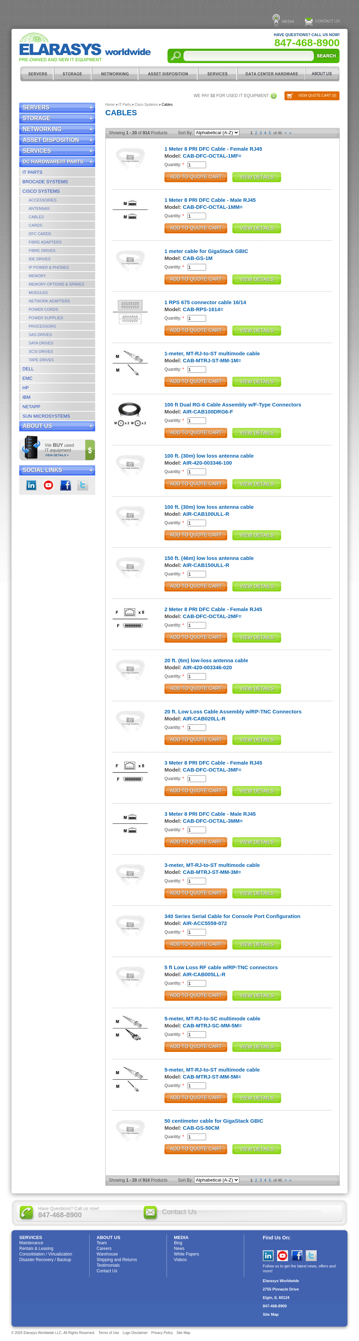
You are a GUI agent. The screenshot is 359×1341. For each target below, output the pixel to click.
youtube (48, 485)
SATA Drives (41, 343)
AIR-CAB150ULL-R (206, 565)
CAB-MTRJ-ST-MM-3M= (212, 872)
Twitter (82, 485)
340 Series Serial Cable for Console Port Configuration (232, 916)
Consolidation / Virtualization (45, 1254)
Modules (38, 292)
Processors (42, 326)
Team (102, 1242)
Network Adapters (49, 301)
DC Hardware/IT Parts (271, 74)
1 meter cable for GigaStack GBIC (206, 251)
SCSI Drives (41, 351)
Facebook (65, 485)
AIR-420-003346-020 (207, 667)
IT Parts (32, 172)
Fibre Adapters (45, 242)
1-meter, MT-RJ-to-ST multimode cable (212, 353)
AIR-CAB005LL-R (204, 974)
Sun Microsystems (46, 416)
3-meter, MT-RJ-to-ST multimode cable (212, 865)
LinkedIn (31, 485)
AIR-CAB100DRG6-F (208, 412)
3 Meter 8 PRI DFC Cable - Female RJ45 (213, 763)
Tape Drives (41, 360)
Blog (178, 1242)
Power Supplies (46, 318)
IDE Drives (39, 259)
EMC (27, 378)
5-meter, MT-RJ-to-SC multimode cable (212, 1018)
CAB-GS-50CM (201, 1128)
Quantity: (174, 164)
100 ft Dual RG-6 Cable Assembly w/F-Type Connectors (232, 405)
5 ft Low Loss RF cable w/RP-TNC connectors (221, 967)
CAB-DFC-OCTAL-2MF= (212, 616)
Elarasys (85, 47)
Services (217, 74)
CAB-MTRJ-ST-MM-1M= (212, 360)
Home (110, 105)
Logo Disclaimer (135, 1333)
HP (25, 387)
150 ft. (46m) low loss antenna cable (209, 558)
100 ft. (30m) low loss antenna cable (209, 456)
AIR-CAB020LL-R (204, 718)
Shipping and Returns (117, 1259)
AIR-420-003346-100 (207, 463)
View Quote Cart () (317, 95)
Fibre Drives (42, 250)
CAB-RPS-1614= (203, 309)
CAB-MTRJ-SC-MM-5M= (212, 1025)
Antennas (39, 208)
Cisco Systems (41, 191)
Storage (73, 74)
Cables (36, 217)
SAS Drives (40, 335)
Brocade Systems (45, 181)
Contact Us (327, 21)
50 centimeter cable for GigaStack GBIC (213, 1121)
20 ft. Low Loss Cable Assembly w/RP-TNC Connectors (233, 711)
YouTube (282, 1255)
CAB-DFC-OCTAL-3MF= (212, 770)
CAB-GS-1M (198, 258)
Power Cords (43, 309)
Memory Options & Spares (56, 284)
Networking (115, 74)
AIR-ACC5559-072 (205, 923)
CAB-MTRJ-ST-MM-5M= (212, 1077)
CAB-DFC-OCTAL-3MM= (213, 821)
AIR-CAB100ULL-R (206, 514)
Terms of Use (109, 1333)
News (179, 1248)
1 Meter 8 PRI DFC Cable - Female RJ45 (213, 149)
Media (288, 21)
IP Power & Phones (49, 267)
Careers (104, 1248)
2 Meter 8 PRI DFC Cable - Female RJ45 (213, 609)
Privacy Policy (162, 1333)
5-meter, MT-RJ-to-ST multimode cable (212, 1070)
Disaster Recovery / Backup (45, 1259)
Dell (28, 368)
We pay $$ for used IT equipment (231, 95)
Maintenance (31, 1242)
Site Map (271, 1314)
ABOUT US (322, 74)
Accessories (42, 200)
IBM (26, 397)
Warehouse (107, 1254)
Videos (180, 1259)
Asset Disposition (168, 74)
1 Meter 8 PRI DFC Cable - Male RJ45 (210, 200)
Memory (37, 276)
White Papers (186, 1254)
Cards (35, 225)
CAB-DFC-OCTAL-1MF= (212, 156)
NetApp (31, 406)
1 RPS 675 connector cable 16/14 (205, 302)
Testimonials (108, 1265)
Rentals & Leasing (36, 1248)
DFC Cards (40, 234)
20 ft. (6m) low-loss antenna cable (206, 660)
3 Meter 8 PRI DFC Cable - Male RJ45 (210, 814)
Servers (37, 74)
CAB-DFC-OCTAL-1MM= (213, 207)
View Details (257, 177)
